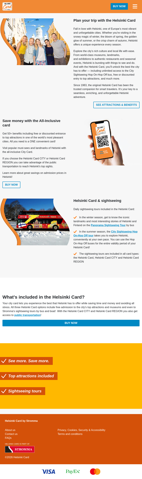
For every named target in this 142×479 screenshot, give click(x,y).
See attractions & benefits (116, 104)
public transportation (27, 316)
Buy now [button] (119, 6)
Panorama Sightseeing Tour (108, 226)
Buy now (11, 185)
